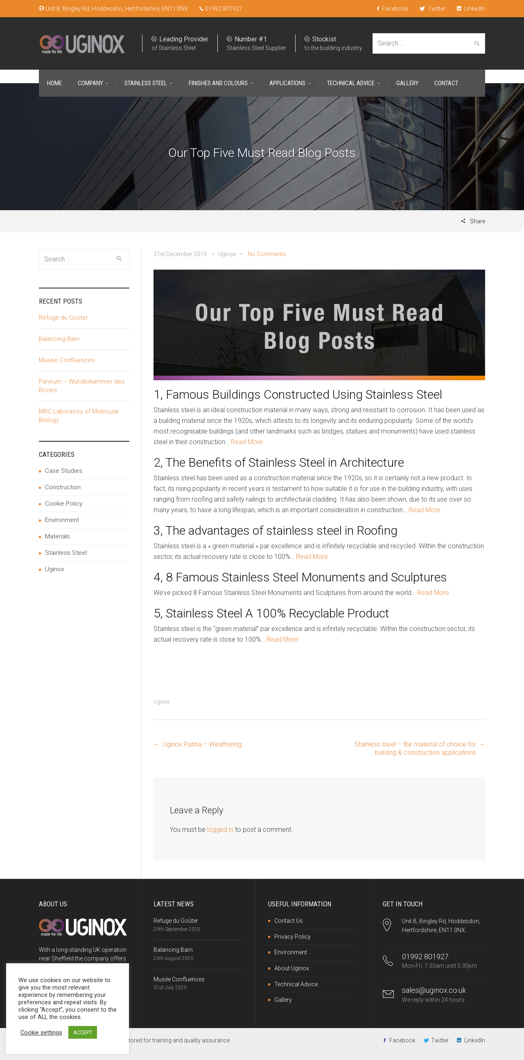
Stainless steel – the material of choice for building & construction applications (415, 748)
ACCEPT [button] (82, 1032)
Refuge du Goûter (63, 317)
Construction (63, 487)
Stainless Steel (66, 552)
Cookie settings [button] (41, 1032)
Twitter (432, 8)
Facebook (392, 8)
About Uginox (291, 968)
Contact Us (288, 920)
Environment (62, 520)
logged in (220, 829)
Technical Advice (296, 984)
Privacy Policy (292, 936)
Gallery (283, 999)
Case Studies (63, 470)
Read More (247, 442)
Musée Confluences (67, 360)
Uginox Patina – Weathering (202, 744)
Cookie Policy (63, 503)
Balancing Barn (59, 339)
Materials (57, 536)
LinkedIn (471, 8)
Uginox (161, 702)
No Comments (267, 254)
